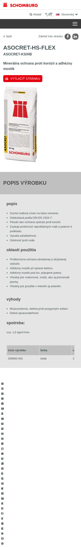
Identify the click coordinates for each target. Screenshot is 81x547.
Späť (9, 36)
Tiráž (25, 525)
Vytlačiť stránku (25, 78)
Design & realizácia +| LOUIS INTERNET (40, 538)
